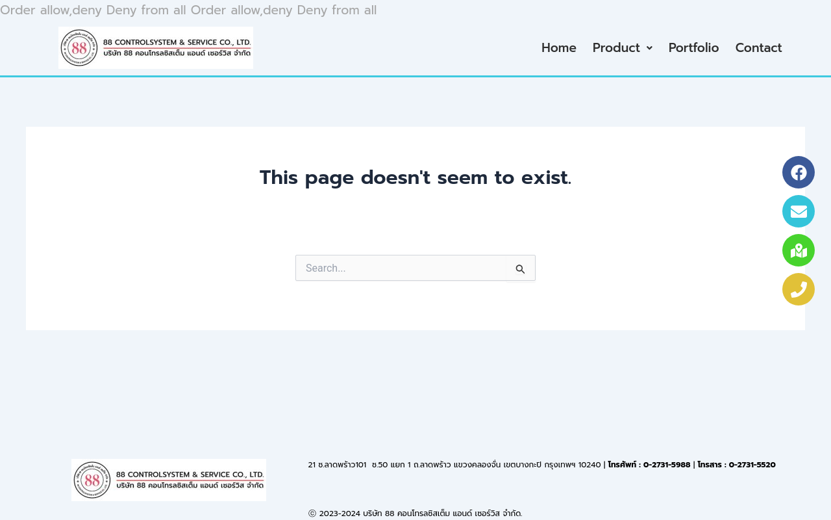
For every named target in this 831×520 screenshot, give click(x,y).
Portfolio (694, 47)
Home (559, 47)
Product (622, 47)
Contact (759, 47)
